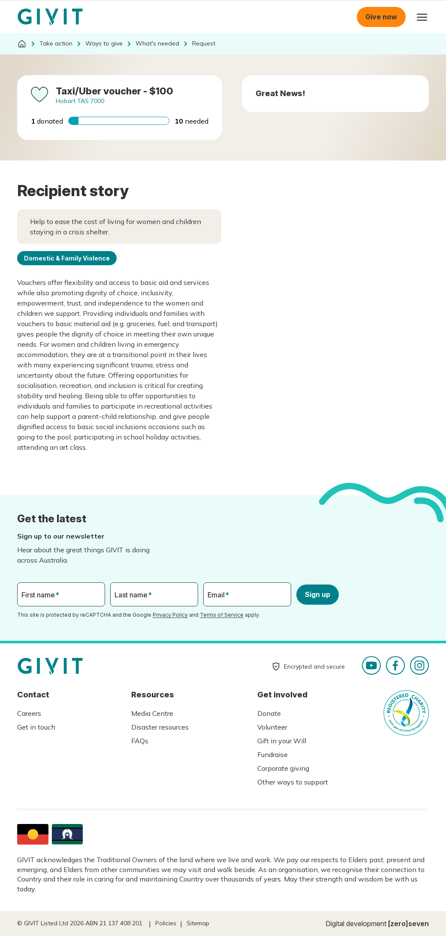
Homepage (50, 17)
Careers (29, 713)
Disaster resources (160, 727)
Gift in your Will (281, 740)
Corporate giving (283, 768)
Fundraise (272, 754)
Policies (165, 923)
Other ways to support (292, 782)
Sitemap (198, 923)
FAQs (139, 740)
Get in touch (36, 727)
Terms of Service (222, 615)
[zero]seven (408, 923)
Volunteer (272, 727)
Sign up (317, 594)
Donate (269, 713)
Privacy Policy (170, 615)
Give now (381, 16)
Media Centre (152, 713)
